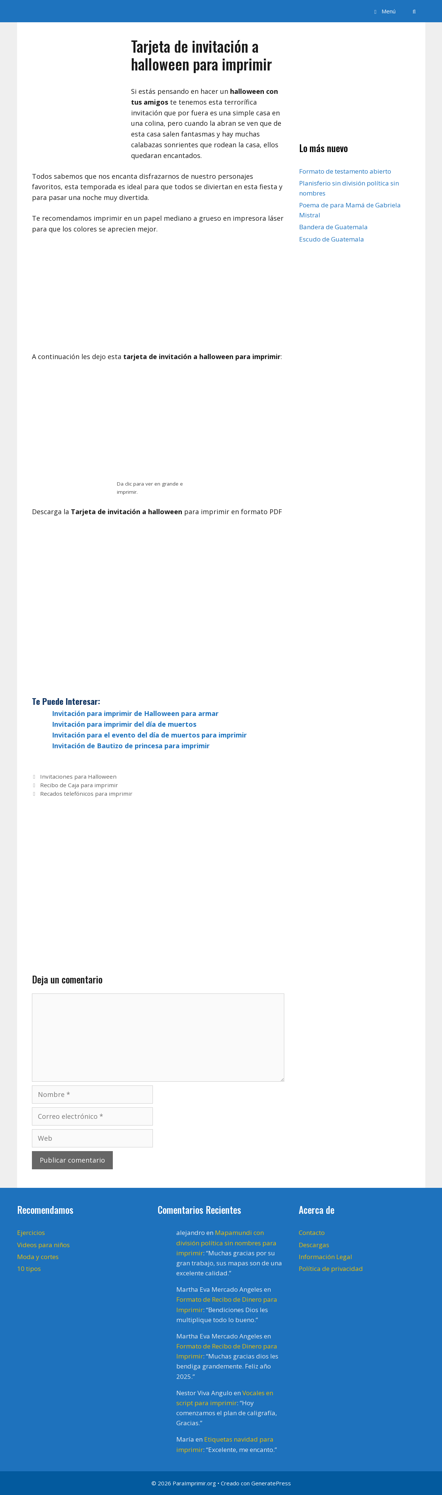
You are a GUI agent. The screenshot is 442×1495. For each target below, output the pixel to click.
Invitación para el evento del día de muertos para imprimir (149, 734)
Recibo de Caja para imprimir (79, 785)
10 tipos (29, 1268)
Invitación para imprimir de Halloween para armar (135, 713)
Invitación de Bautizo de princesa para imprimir (131, 745)
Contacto (312, 1232)
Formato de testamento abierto (345, 171)
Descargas (314, 1245)
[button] (383, 11)
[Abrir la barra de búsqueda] (414, 11)
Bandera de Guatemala (333, 227)
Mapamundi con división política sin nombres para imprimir (226, 1242)
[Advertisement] (158, 296)
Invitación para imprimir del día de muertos (124, 724)
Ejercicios (31, 1232)
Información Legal (325, 1256)
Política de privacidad (331, 1268)
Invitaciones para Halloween (78, 776)
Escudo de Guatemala (331, 239)
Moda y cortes (38, 1256)
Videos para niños (43, 1245)
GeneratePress (271, 1483)
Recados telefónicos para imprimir (86, 793)
